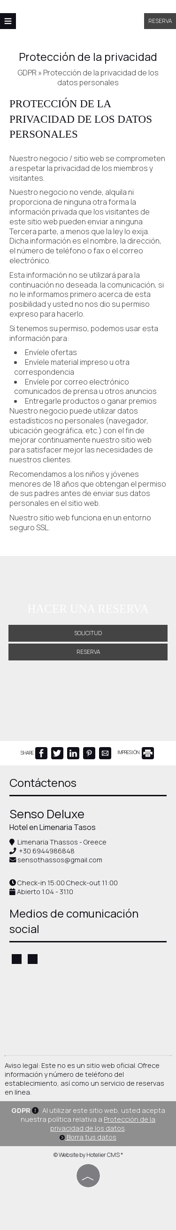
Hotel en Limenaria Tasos (52, 827)
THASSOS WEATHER (88, 1011)
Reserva (160, 21)
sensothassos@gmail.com (59, 859)
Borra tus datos (88, 1137)
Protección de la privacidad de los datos (103, 1124)
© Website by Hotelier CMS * (88, 1155)
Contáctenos (43, 782)
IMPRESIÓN (135, 752)
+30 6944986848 (47, 850)
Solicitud (88, 633)
